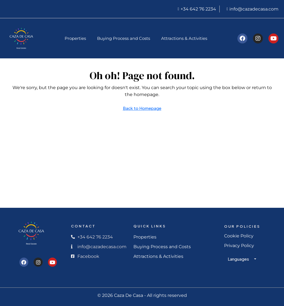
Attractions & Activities (184, 38)
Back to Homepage (142, 108)
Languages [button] (239, 258)
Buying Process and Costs (123, 38)
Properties (75, 38)
